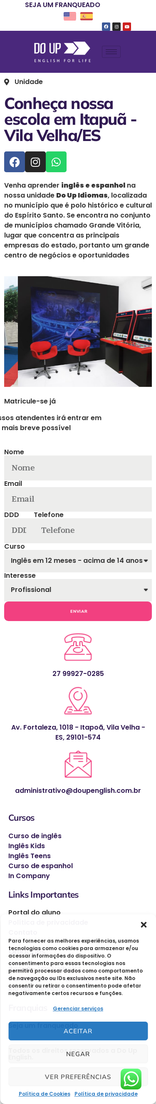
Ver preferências (78, 1077)
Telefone (49, 515)
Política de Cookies (44, 1093)
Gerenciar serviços (78, 1008)
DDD (11, 515)
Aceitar (78, 1031)
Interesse (20, 575)
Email (13, 483)
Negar (78, 1054)
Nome (14, 452)
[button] (143, 925)
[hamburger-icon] (111, 52)
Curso (14, 546)
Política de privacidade (106, 1093)
